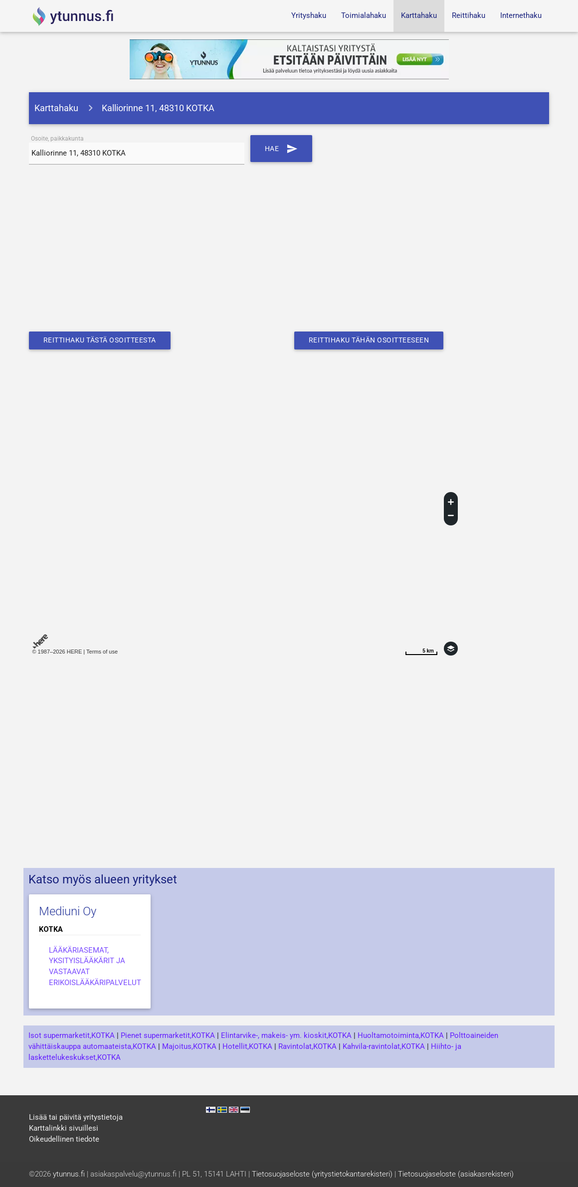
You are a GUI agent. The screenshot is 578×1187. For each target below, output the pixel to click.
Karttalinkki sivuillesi (63, 1128)
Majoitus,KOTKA (189, 1046)
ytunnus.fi (69, 1174)
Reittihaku (468, 15)
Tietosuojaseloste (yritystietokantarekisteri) (322, 1174)
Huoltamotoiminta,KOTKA (401, 1035)
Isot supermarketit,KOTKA (71, 1035)
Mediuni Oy (67, 911)
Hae (282, 148)
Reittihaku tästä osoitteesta (105, 340)
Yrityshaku (308, 15)
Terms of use (102, 652)
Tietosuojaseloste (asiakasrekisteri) (456, 1174)
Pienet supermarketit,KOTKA (168, 1035)
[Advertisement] (289, 252)
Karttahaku (419, 15)
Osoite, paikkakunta (57, 138)
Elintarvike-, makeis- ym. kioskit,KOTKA (286, 1035)
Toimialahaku (363, 15)
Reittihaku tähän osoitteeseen (374, 340)
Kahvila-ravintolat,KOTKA (384, 1046)
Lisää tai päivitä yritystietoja (76, 1117)
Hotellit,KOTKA (247, 1046)
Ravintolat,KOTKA (307, 1046)
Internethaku (521, 15)
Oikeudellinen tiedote (64, 1139)
